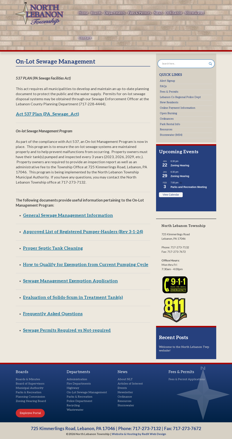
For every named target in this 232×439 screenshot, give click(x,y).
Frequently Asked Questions (53, 313)
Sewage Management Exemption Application (70, 281)
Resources (166, 129)
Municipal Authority (30, 388)
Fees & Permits (139, 13)
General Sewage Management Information (68, 215)
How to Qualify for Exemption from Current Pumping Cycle (85, 264)
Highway (73, 388)
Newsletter (125, 392)
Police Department (79, 401)
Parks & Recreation (29, 392)
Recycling (73, 405)
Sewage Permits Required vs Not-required (67, 330)
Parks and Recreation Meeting (189, 187)
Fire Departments (79, 383)
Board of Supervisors (30, 383)
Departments (114, 13)
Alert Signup (167, 80)
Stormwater (194, 13)
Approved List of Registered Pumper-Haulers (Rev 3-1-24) (83, 231)
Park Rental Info (170, 124)
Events (122, 388)
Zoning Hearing (180, 165)
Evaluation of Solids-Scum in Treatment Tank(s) (73, 297)
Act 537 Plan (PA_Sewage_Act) (47, 114)
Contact (84, 38)
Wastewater (75, 410)
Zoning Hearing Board (31, 401)
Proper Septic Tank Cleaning (53, 248)
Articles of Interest (130, 383)
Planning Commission (30, 397)
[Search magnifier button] (210, 63)
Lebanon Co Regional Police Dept (180, 97)
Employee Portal (30, 413)
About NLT (125, 379)
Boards (96, 13)
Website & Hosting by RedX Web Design (139, 434)
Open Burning (168, 113)
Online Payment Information (177, 107)
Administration (77, 379)
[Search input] (184, 63)
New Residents (169, 102)
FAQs (163, 86)
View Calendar (171, 194)
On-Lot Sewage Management (87, 392)
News (158, 13)
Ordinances (167, 118)
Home (83, 13)
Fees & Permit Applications (187, 379)
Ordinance (173, 13)
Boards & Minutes (28, 379)
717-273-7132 (147, 428)
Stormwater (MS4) (171, 135)
